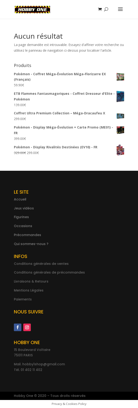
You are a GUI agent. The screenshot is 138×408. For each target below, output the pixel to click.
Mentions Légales (28, 290)
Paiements (23, 299)
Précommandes (27, 235)
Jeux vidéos (24, 208)
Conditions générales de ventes (41, 263)
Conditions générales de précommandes (49, 272)
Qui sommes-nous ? (31, 243)
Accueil (20, 199)
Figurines (21, 217)
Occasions (23, 226)
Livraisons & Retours (31, 281)
